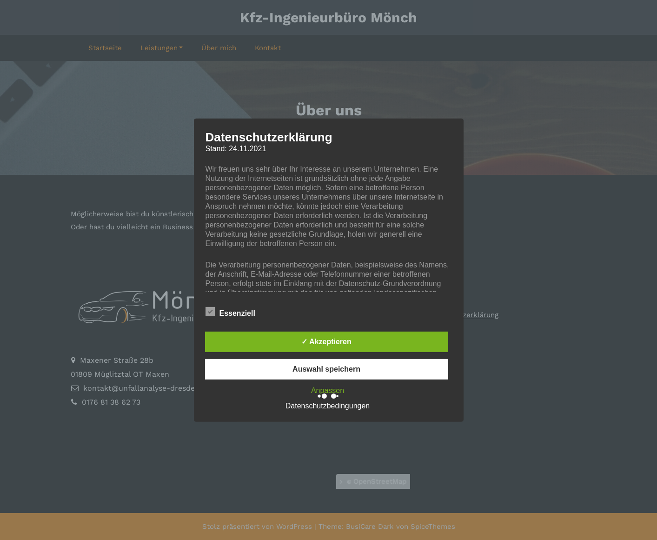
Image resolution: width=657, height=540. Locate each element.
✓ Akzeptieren (326, 342)
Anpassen (327, 390)
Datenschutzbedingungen (327, 406)
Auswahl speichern (326, 369)
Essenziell (230, 311)
